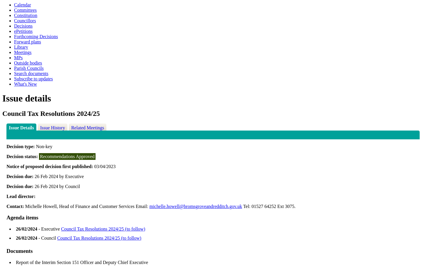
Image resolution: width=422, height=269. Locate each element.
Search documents (31, 73)
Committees (25, 10)
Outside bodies (28, 62)
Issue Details (21, 127)
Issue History (52, 127)
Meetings (23, 52)
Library (21, 47)
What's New (25, 84)
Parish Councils (29, 68)
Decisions (23, 25)
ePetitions (23, 31)
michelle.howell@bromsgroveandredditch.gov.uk (195, 206)
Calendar (22, 4)
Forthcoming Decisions (36, 36)
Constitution (25, 15)
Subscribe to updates (33, 78)
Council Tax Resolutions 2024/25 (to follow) (103, 228)
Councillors (25, 20)
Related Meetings (87, 127)
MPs (18, 57)
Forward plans (27, 41)
